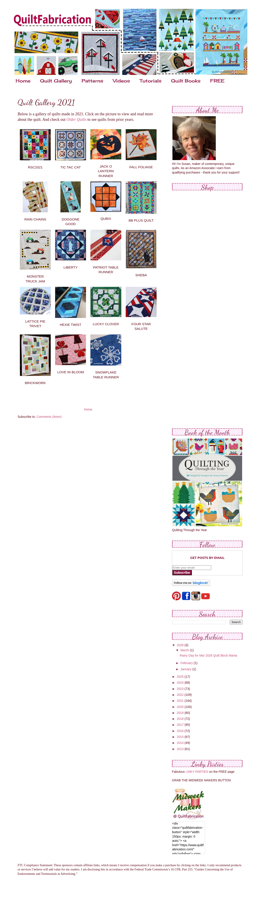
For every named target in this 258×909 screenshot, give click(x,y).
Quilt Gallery (56, 81)
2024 (181, 682)
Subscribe (182, 573)
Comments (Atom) (49, 416)
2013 (181, 749)
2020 (181, 707)
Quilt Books (185, 81)
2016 (181, 731)
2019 (181, 713)
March (185, 650)
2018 (181, 718)
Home (23, 81)
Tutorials (150, 81)
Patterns (92, 81)
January (186, 669)
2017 (181, 724)
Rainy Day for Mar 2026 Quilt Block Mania (208, 655)
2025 (181, 676)
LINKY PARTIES (196, 771)
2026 (181, 645)
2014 (181, 743)
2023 (181, 689)
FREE (217, 81)
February (187, 663)
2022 (181, 694)
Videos (121, 81)
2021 (181, 700)
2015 (181, 737)
